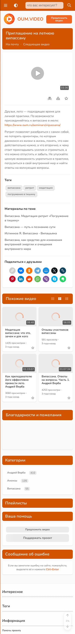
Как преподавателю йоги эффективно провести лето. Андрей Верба (18, 381)
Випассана (13, 488)
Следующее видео (36, 44)
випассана (14, 188)
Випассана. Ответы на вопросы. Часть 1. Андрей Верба (55, 380)
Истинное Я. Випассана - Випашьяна (31, 233)
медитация (46, 188)
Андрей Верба (16, 472)
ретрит (29, 188)
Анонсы (12, 480)
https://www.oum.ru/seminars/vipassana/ (32, 125)
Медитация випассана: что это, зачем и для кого (18, 333)
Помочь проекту (11, 630)
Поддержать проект (37, 538)
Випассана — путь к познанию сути (30, 227)
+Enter (52, 569)
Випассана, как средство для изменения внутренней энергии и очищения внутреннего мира (33, 244)
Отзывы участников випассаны (55, 331)
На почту (12, 44)
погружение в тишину (21, 194)
